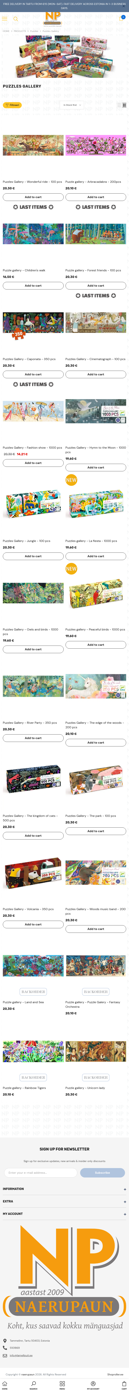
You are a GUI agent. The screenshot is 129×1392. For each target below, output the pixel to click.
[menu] (4, 18)
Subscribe (107, 1173)
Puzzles (34, 31)
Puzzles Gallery (51, 31)
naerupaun (27, 1374)
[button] (119, 105)
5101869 (15, 1348)
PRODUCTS (20, 31)
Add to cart (33, 197)
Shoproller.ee (115, 1374)
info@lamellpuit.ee (21, 1355)
